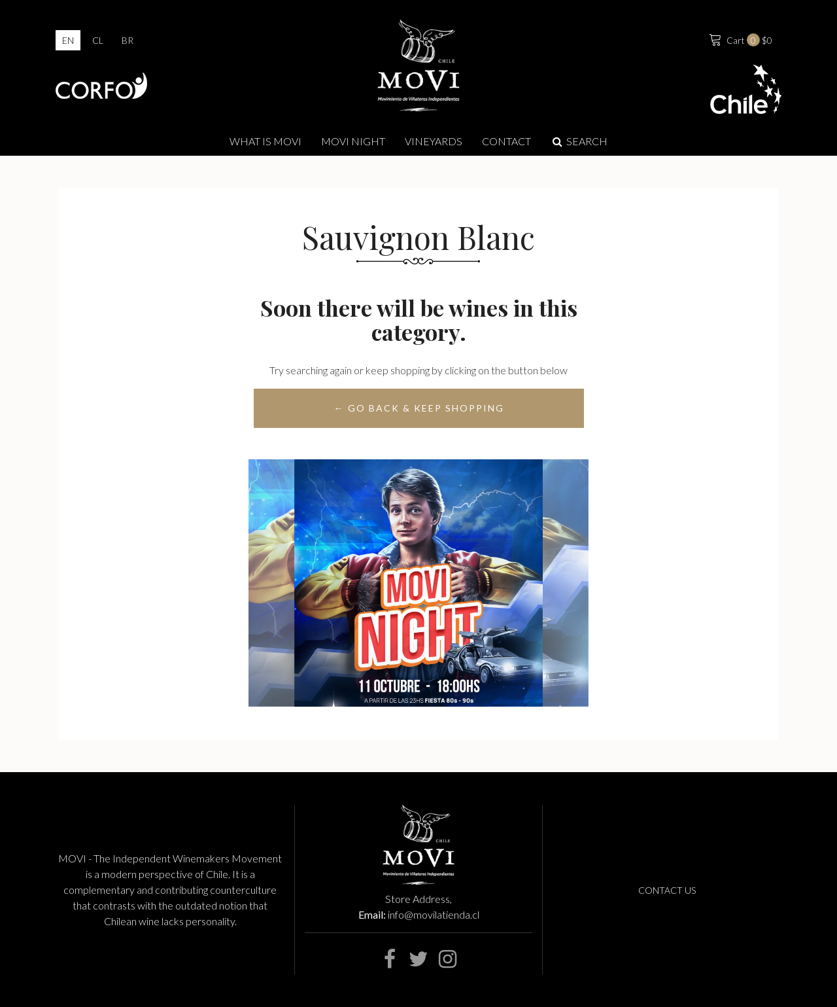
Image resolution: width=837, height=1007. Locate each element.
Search (579, 141)
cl (97, 40)
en (68, 40)
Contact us (667, 890)
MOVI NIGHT (353, 141)
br (127, 40)
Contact (506, 141)
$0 (739, 38)
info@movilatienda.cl (433, 914)
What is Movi (265, 141)
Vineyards (433, 141)
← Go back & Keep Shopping (418, 408)
